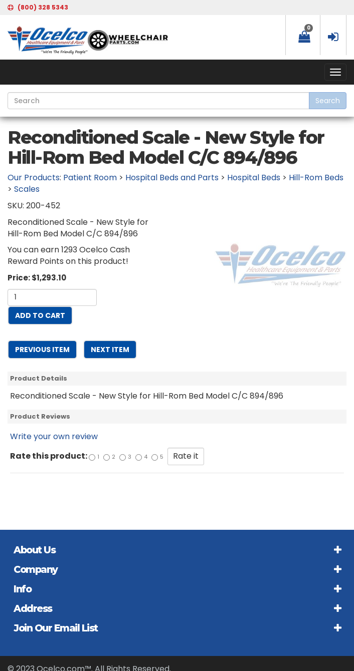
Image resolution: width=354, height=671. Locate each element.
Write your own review (54, 436)
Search (327, 101)
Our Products (34, 177)
